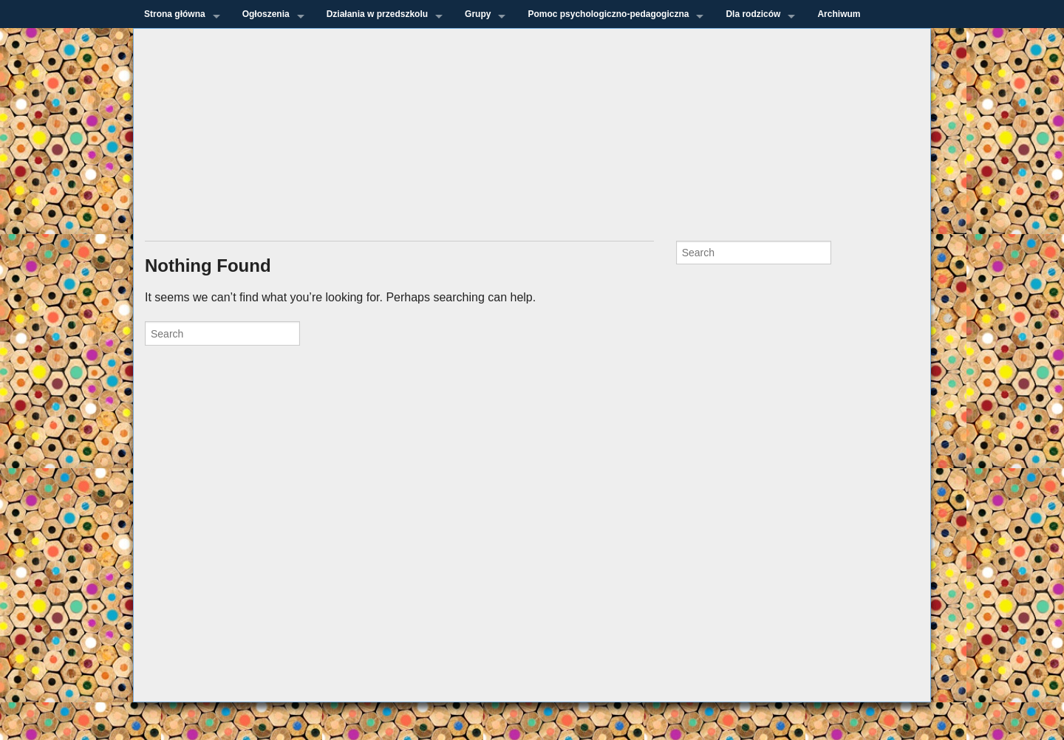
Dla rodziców (753, 14)
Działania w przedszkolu (377, 14)
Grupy (478, 14)
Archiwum (838, 14)
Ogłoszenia (266, 14)
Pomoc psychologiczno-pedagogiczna (608, 14)
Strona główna (174, 14)
